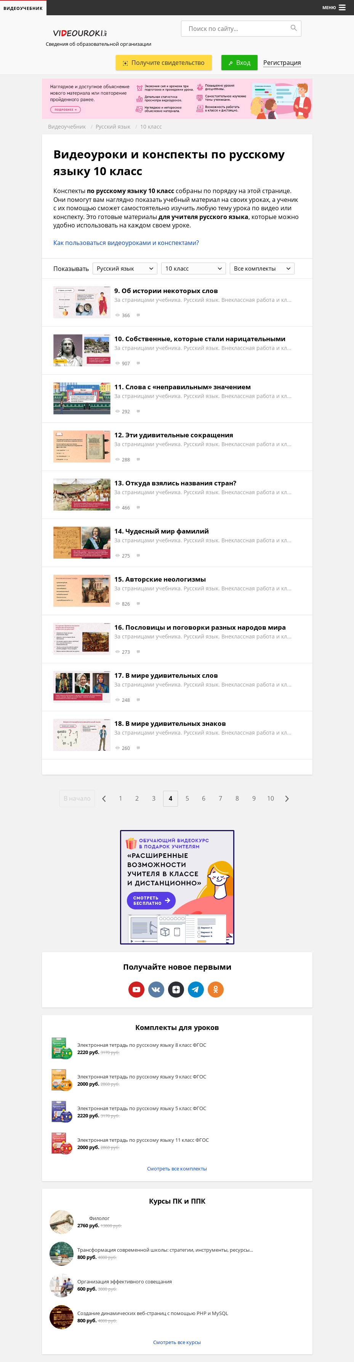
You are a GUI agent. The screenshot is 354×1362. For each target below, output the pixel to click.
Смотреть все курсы (177, 1342)
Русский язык (113, 126)
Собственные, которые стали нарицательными (205, 338)
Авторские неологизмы (165, 579)
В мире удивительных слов (171, 675)
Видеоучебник (67, 126)
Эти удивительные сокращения (179, 434)
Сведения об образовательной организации (98, 43)
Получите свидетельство (164, 62)
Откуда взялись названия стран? (180, 483)
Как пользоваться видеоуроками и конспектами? (126, 243)
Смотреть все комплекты (177, 1168)
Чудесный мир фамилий (167, 531)
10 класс (151, 126)
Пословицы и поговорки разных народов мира (205, 627)
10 (271, 799)
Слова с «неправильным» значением (188, 386)
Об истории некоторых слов (170, 290)
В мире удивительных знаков (175, 723)
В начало (76, 798)
